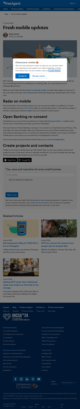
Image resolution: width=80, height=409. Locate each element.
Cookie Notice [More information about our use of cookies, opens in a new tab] (54, 71)
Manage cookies (38, 76)
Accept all (22, 76)
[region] (40, 69)
